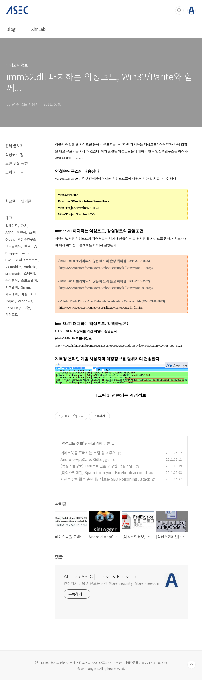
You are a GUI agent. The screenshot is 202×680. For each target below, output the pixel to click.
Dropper (12, 252)
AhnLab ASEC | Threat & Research (100, 576)
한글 (27, 246)
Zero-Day (13, 307)
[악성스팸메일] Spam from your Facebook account (103, 472)
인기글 (26, 201)
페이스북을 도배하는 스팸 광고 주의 (88, 452)
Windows (25, 300)
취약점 (21, 232)
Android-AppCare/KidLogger (85, 459)
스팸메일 (30, 273)
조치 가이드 (14, 172)
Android (30, 266)
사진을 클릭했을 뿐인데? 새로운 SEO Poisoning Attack (105, 479)
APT (34, 293)
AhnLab (38, 29)
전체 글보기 (14, 145)
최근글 (10, 201)
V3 (35, 246)
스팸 (32, 232)
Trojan (10, 300)
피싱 (24, 293)
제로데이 (11, 293)
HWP (9, 259)
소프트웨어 (29, 280)
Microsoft (13, 273)
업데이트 (11, 225)
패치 (24, 225)
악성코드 (11, 314)
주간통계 (11, 280)
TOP (191, 665)
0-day (9, 239)
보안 (27, 307)
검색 (179, 10)
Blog (11, 29)
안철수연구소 (26, 239)
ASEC (9, 232)
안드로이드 (13, 246)
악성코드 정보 (72, 443)
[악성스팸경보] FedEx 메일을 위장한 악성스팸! (97, 466)
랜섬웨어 (11, 287)
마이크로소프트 (27, 259)
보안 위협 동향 (16, 163)
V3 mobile (13, 266)
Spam (25, 287)
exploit (27, 252)
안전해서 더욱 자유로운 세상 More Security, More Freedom (112, 583)
